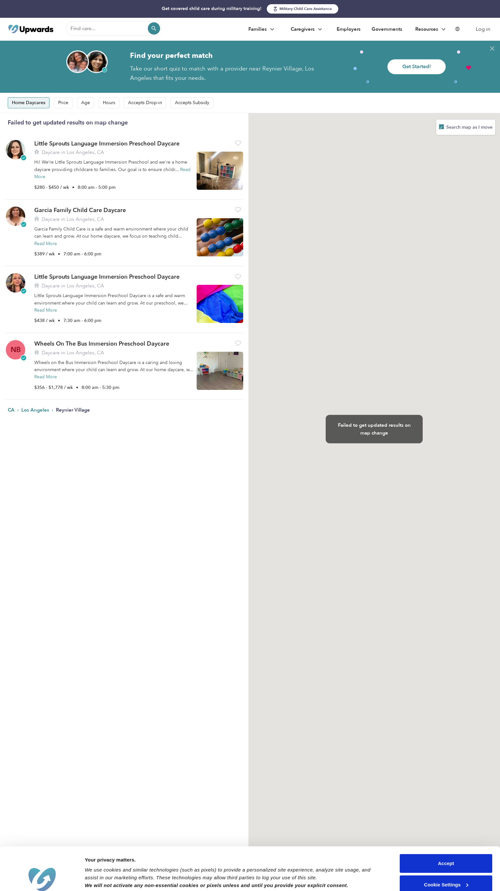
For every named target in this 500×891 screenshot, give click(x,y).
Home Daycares (28, 103)
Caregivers (307, 29)
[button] (238, 143)
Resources (431, 29)
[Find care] (114, 28)
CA (12, 410)
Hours (109, 103)
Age (85, 103)
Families (262, 29)
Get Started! (416, 66)
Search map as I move (469, 127)
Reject (446, 865)
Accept (446, 823)
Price (63, 103)
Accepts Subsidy (192, 103)
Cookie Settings (446, 844)
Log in (483, 29)
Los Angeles (35, 410)
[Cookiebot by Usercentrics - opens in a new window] (42, 878)
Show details (100, 878)
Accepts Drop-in (145, 103)
